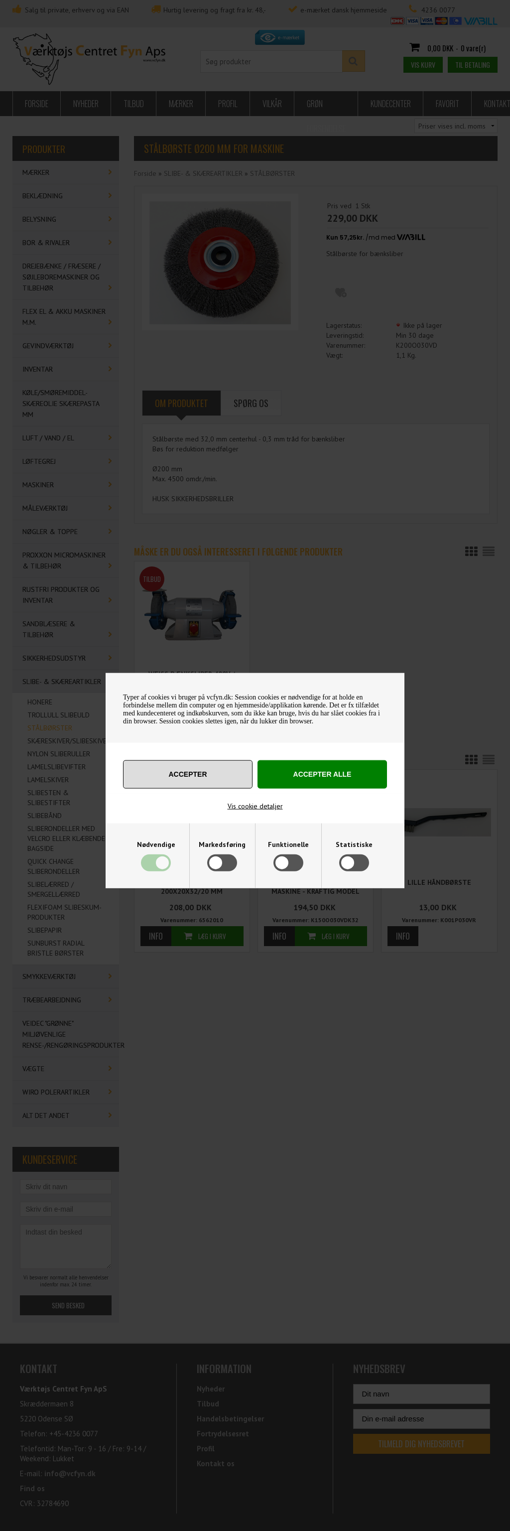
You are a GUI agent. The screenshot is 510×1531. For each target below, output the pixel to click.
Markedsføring (222, 844)
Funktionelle (288, 844)
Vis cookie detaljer (255, 806)
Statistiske (354, 844)
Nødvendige (156, 844)
